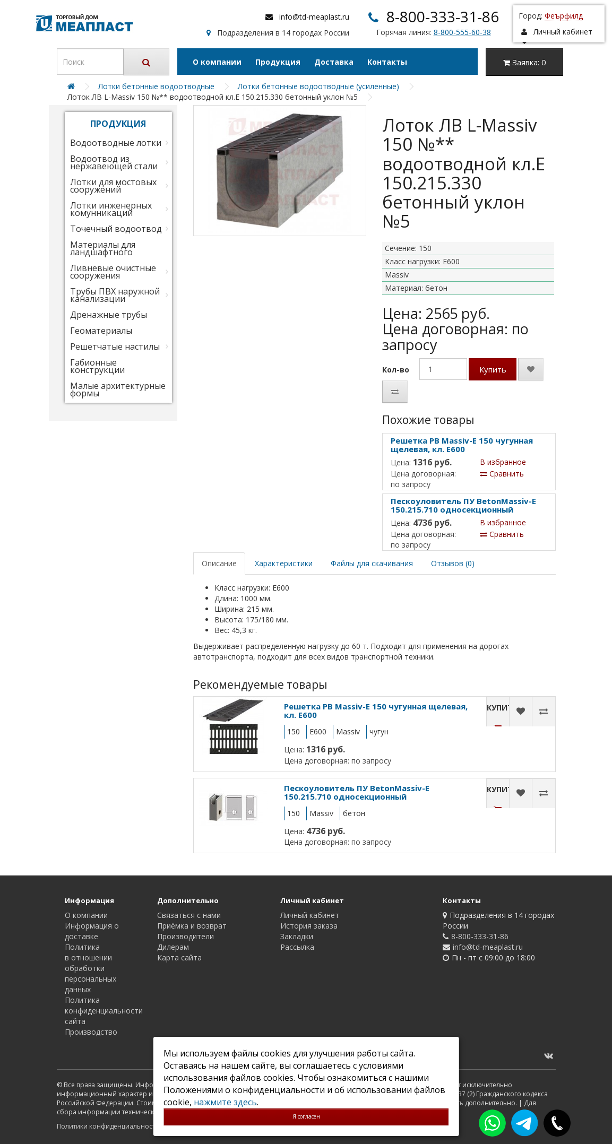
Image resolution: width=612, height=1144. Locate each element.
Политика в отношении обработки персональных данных (90, 968)
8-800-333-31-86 (442, 16)
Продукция (277, 62)
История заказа (309, 926)
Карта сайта (179, 957)
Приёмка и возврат (192, 926)
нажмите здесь (225, 1102)
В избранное (503, 462)
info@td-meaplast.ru (314, 17)
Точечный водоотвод (116, 229)
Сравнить (502, 474)
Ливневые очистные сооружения (113, 271)
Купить (492, 369)
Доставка (334, 62)
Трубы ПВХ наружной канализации (115, 295)
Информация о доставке (92, 931)
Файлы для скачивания (372, 563)
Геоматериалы (101, 330)
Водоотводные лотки (115, 143)
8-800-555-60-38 (462, 32)
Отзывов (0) (453, 563)
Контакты (387, 62)
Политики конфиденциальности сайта (117, 1126)
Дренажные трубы (108, 314)
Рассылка (297, 947)
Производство (91, 1032)
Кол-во (395, 370)
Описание (219, 563)
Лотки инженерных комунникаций (111, 209)
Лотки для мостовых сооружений (113, 185)
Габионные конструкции (97, 366)
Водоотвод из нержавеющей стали (114, 162)
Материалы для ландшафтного (102, 248)
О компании (217, 62)
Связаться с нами (189, 915)
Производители (185, 936)
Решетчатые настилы (115, 346)
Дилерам (173, 947)
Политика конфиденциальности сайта (104, 1010)
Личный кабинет (309, 915)
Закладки (296, 936)
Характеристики (284, 563)
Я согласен (306, 1116)
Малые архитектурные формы (118, 389)
